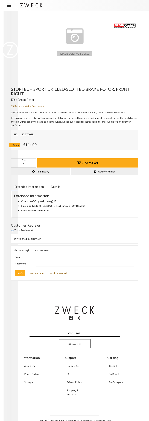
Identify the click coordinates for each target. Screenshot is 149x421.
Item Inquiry (42, 171)
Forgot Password (57, 273)
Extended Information (29, 187)
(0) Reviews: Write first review (27, 106)
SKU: (16, 134)
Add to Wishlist (106, 171)
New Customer (36, 273)
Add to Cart (90, 163)
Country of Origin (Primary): (37, 201)
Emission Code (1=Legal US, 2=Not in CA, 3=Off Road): (52, 205)
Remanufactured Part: (34, 210)
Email (18, 256)
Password (21, 263)
